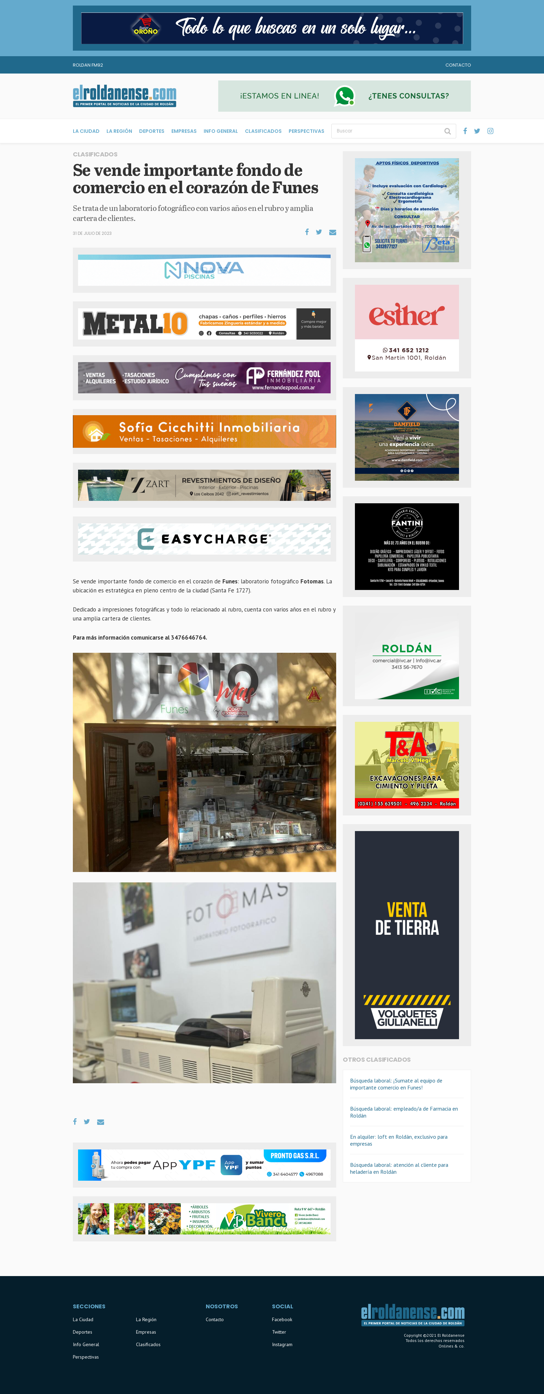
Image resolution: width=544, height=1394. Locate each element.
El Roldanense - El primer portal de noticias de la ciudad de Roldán (124, 96)
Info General (221, 131)
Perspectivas (306, 131)
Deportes (151, 131)
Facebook (282, 1319)
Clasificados (263, 131)
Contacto (458, 65)
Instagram (282, 1344)
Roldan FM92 (88, 65)
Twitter (279, 1332)
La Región (119, 131)
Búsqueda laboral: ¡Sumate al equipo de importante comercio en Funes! (396, 1084)
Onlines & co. (452, 1346)
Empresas (184, 131)
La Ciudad (86, 131)
